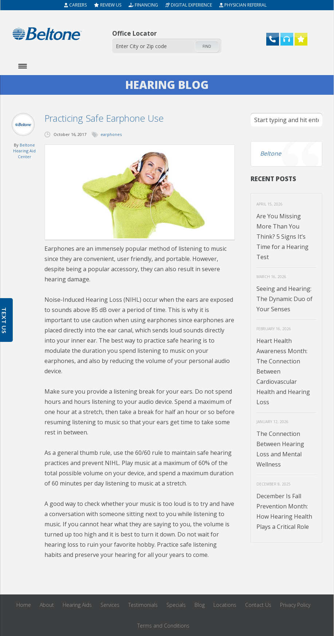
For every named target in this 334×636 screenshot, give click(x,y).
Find (207, 46)
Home (23, 604)
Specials (176, 604)
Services (110, 604)
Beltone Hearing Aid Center (24, 150)
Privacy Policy (295, 604)
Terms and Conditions (163, 625)
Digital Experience (188, 5)
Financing (143, 5)
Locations (224, 604)
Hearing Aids (77, 604)
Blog (199, 604)
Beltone (270, 153)
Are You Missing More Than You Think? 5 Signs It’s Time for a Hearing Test (282, 236)
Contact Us (258, 604)
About (47, 604)
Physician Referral (243, 5)
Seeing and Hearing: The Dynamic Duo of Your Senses (284, 299)
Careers (75, 5)
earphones (111, 134)
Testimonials (143, 604)
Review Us (107, 5)
